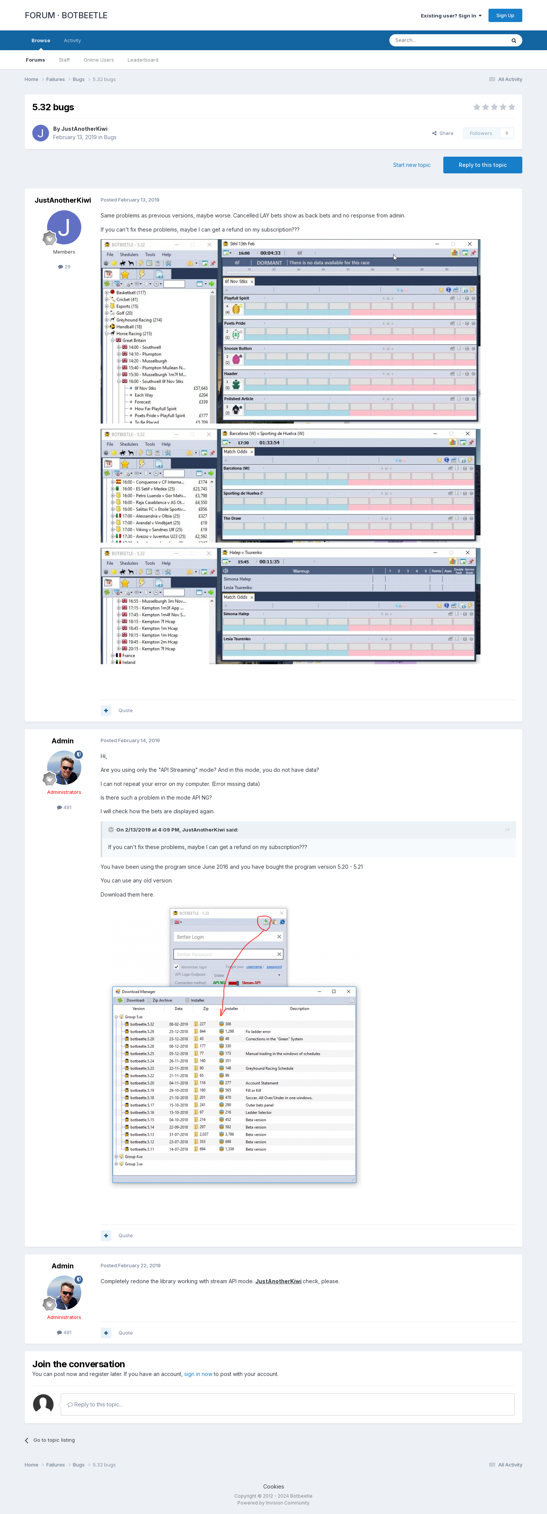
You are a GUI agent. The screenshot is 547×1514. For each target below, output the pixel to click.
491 (64, 807)
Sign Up (505, 15)
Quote (126, 710)
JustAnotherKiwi (84, 128)
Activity (72, 40)
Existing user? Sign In (451, 16)
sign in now (198, 1374)
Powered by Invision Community (273, 1503)
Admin (63, 741)
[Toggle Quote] (111, 830)
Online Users (99, 60)
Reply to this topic (483, 165)
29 (64, 266)
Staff (64, 60)
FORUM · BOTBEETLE (66, 15)
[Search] (428, 40)
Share (443, 133)
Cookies (273, 1486)
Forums (35, 60)
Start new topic (412, 165)
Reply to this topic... (95, 1404)
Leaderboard (143, 60)
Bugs (110, 137)
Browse (41, 43)
